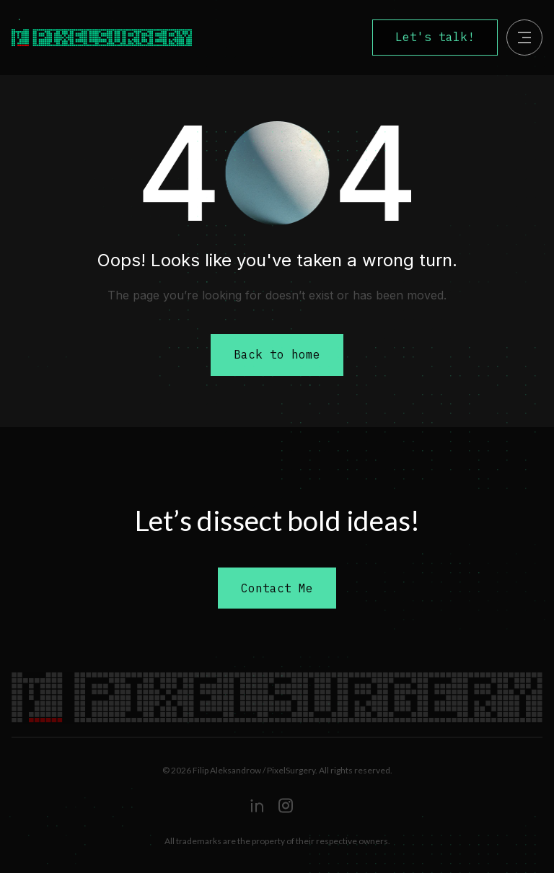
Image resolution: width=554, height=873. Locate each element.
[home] (118, 37)
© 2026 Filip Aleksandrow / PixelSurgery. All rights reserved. (277, 770)
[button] (524, 37)
